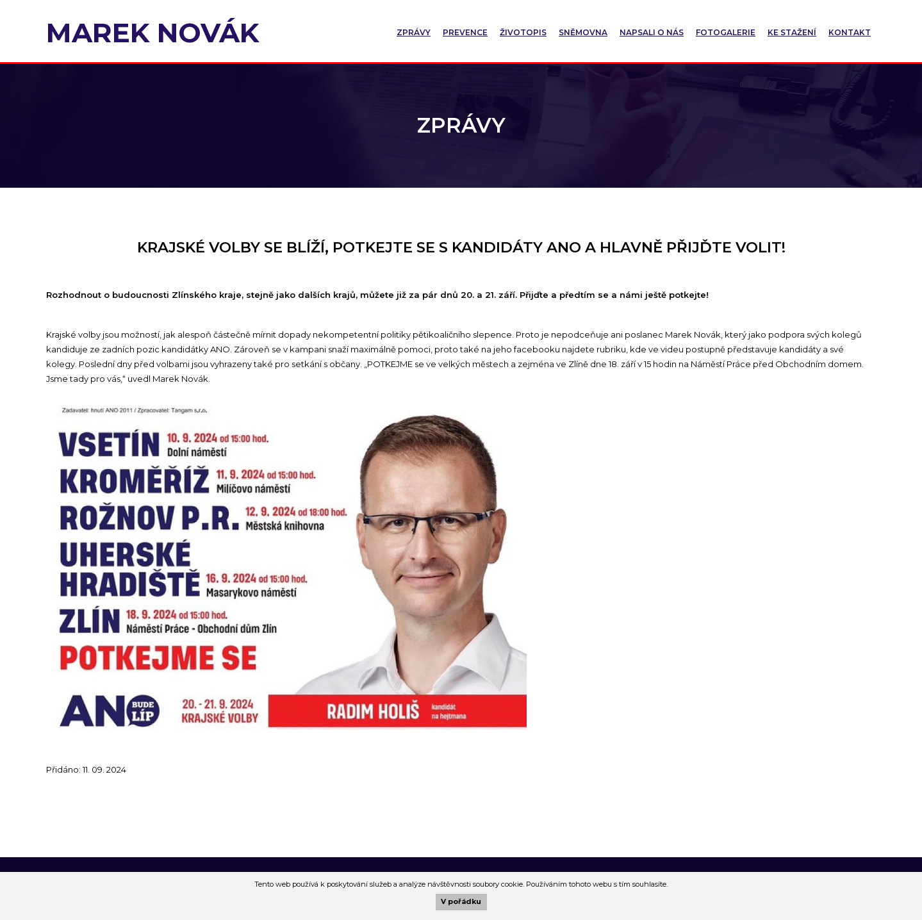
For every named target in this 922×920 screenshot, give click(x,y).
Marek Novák (152, 32)
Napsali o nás (652, 32)
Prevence (465, 32)
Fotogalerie (725, 32)
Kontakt (849, 32)
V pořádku (461, 901)
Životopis (523, 32)
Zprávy (414, 32)
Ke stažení (792, 32)
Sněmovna (583, 32)
